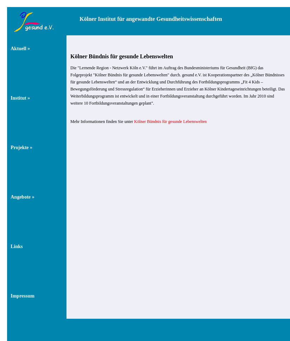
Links (17, 246)
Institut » (20, 98)
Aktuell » (20, 48)
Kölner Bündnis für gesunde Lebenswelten (170, 121)
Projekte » (22, 147)
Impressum (22, 296)
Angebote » (22, 197)
